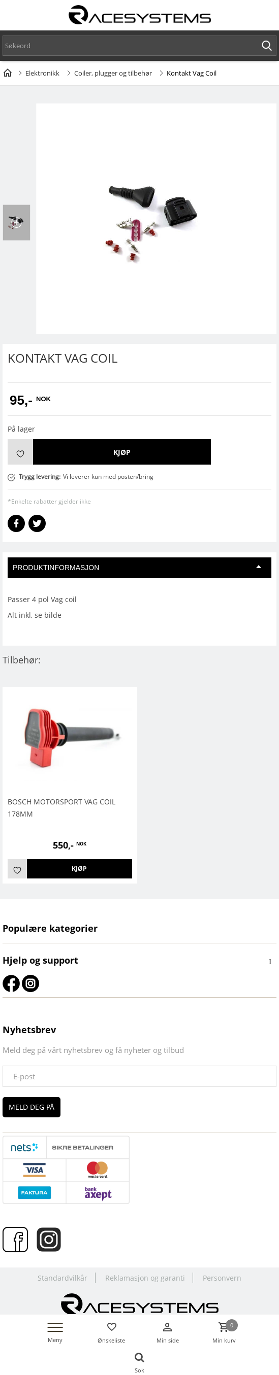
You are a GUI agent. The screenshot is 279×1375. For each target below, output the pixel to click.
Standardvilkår (62, 1278)
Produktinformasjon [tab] (137, 567)
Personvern (222, 1278)
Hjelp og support (40, 960)
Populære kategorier (50, 928)
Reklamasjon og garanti (145, 1278)
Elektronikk (42, 73)
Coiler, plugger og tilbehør (113, 73)
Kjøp (122, 452)
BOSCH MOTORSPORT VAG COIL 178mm (61, 808)
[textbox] (139, 45)
